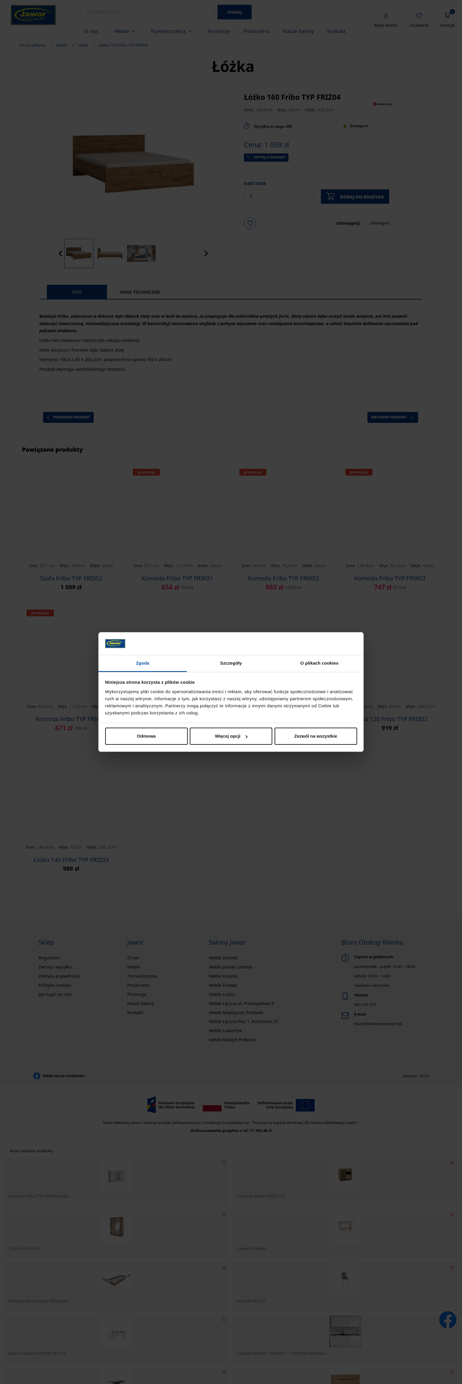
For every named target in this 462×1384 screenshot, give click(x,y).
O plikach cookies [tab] (319, 662)
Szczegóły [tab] (231, 662)
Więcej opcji (231, 736)
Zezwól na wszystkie (315, 736)
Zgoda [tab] (142, 662)
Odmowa (146, 736)
